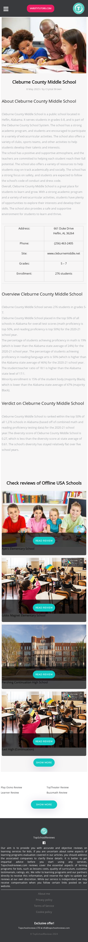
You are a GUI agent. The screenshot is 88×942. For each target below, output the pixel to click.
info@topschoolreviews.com (56, 927)
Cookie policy (44, 912)
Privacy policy (44, 899)
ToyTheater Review (58, 787)
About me (44, 893)
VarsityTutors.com (40, 8)
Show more (44, 762)
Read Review (44, 540)
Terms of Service (44, 905)
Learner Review (10, 792)
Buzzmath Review (57, 792)
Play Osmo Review (11, 787)
